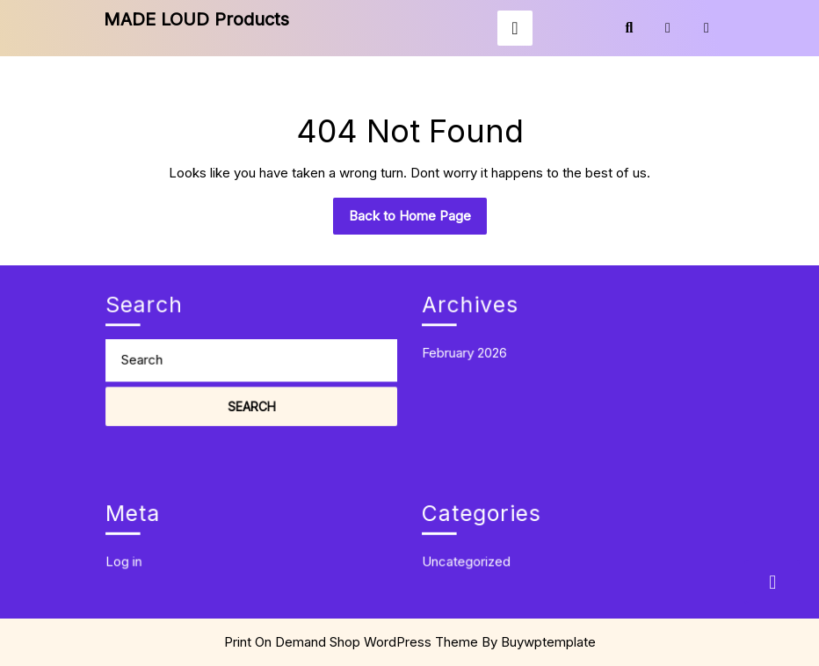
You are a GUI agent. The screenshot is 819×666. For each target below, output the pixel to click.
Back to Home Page (418, 220)
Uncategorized (472, 554)
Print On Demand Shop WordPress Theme (351, 641)
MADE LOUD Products (196, 19)
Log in (132, 554)
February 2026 (471, 348)
